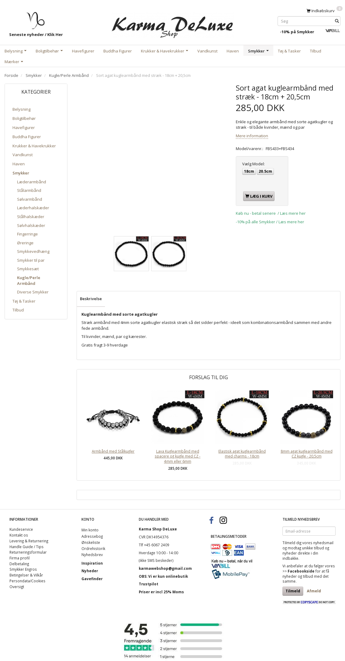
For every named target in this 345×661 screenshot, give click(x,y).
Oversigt (16, 586)
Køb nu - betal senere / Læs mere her (271, 213)
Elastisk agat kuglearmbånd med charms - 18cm (242, 454)
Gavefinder (91, 578)
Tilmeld (293, 591)
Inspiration (92, 563)
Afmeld (314, 591)
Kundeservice (21, 529)
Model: (253, 164)
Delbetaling (19, 563)
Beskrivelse (91, 298)
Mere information (252, 135)
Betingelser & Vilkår (26, 575)
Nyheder (89, 570)
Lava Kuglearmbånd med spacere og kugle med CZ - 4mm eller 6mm (177, 456)
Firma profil (19, 557)
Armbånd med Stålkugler (113, 451)
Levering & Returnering (28, 540)
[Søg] (337, 21)
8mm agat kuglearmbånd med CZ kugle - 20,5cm (306, 454)
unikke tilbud (313, 547)
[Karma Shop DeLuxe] (172, 24)
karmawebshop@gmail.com (165, 568)
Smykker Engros (23, 569)
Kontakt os (18, 535)
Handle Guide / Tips (26, 546)
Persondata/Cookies (27, 580)
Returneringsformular (28, 552)
